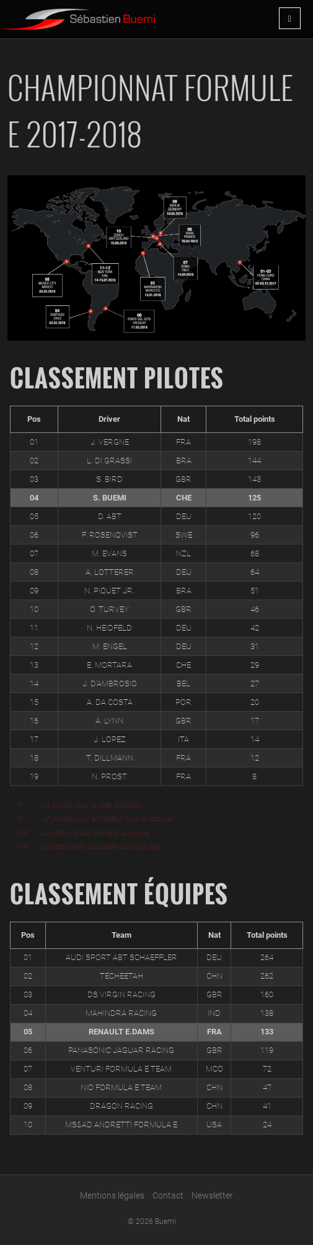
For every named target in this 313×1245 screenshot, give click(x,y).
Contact (167, 1195)
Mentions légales (112, 1195)
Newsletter (212, 1195)
